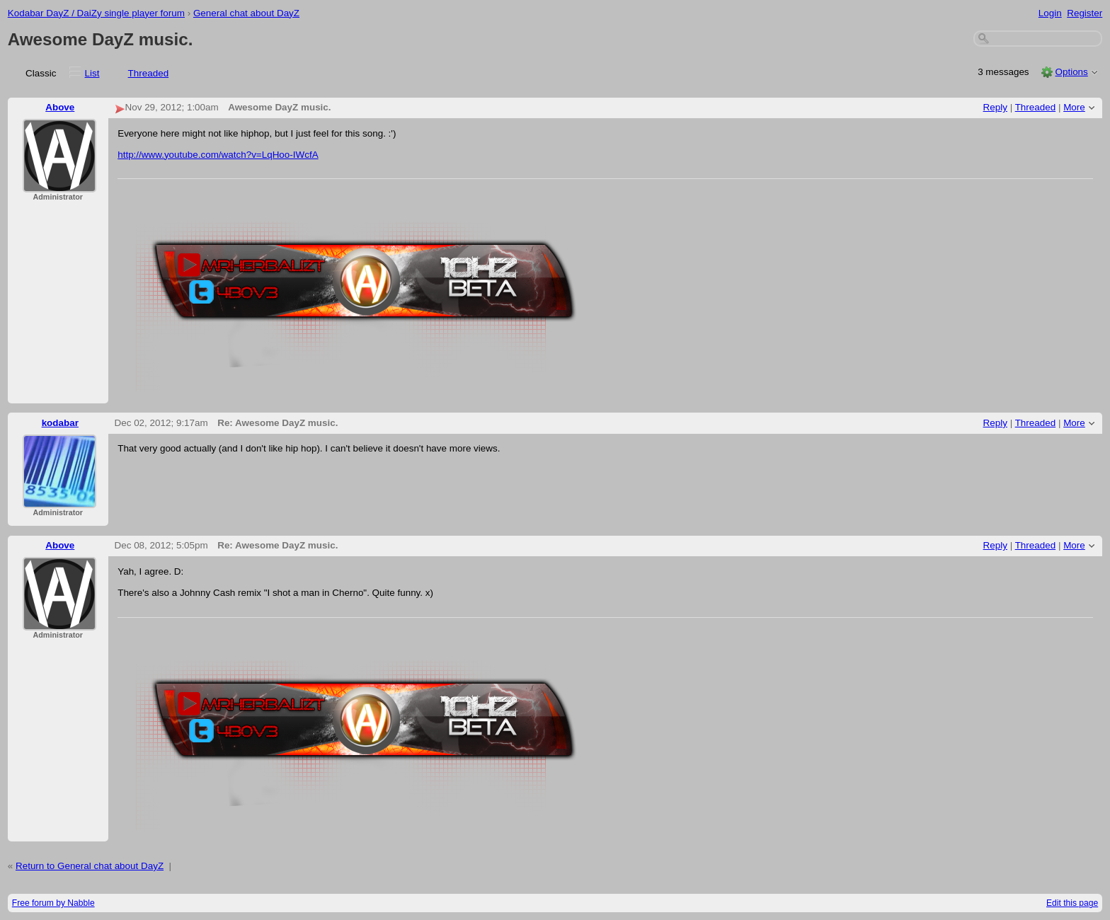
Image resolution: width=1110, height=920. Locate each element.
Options (1071, 72)
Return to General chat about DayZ (90, 866)
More (1074, 107)
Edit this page (1072, 903)
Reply (995, 107)
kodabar (60, 423)
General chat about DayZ (246, 13)
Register (1084, 13)
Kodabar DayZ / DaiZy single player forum (96, 13)
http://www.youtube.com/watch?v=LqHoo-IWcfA (218, 154)
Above (59, 107)
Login (1050, 13)
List (92, 73)
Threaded (148, 73)
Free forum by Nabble (53, 903)
